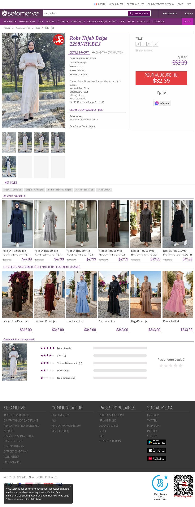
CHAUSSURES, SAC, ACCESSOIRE (102, 21)
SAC (101, 436)
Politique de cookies (15, 499)
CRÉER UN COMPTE (135, 4)
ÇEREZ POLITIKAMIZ (14, 446)
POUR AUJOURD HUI (161, 78)
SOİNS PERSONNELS (110, 441)
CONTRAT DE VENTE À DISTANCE (21, 420)
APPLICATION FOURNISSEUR (66, 425)
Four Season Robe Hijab (59, 190)
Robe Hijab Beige (12, 190)
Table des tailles (144, 50)
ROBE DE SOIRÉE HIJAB (111, 415)
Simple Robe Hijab (34, 190)
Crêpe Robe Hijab (84, 190)
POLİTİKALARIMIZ (12, 461)
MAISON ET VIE (143, 21)
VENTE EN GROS (60, 430)
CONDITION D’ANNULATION (108, 52)
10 (149, 44)
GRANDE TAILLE (78, 21)
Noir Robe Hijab (107, 321)
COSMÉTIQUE (158, 21)
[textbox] (84, 13)
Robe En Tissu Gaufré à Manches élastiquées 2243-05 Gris (48, 255)
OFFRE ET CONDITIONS (16, 451)
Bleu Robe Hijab (75, 321)
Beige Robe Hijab (139, 321)
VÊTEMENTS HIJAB (27, 21)
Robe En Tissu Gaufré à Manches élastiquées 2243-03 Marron (112, 255)
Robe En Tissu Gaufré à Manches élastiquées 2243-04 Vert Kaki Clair (80, 255)
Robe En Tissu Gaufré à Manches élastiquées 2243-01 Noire (177, 255)
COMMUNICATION (61, 415)
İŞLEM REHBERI (12, 456)
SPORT (122, 21)
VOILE (40, 21)
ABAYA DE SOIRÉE (108, 425)
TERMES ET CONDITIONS (16, 415)
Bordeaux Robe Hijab (45, 321)
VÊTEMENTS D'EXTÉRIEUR (57, 21)
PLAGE (131, 21)
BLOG (180, 4)
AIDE (189, 4)
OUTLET (187, 21)
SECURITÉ (9, 430)
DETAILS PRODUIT (79, 52)
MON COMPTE (170, 13)
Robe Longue (104, 190)
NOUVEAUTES (10, 21)
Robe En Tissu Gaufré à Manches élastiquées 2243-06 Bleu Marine (16, 255)
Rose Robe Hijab (171, 321)
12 (155, 44)
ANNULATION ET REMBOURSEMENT (22, 425)
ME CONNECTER (116, 4)
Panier (189, 13)
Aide (54, 420)
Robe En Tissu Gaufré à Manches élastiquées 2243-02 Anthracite (144, 255)
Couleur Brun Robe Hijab (15, 321)
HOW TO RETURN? (13, 441)
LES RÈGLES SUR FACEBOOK (19, 436)
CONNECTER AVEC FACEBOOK (161, 4)
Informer (161, 103)
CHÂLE (102, 430)
